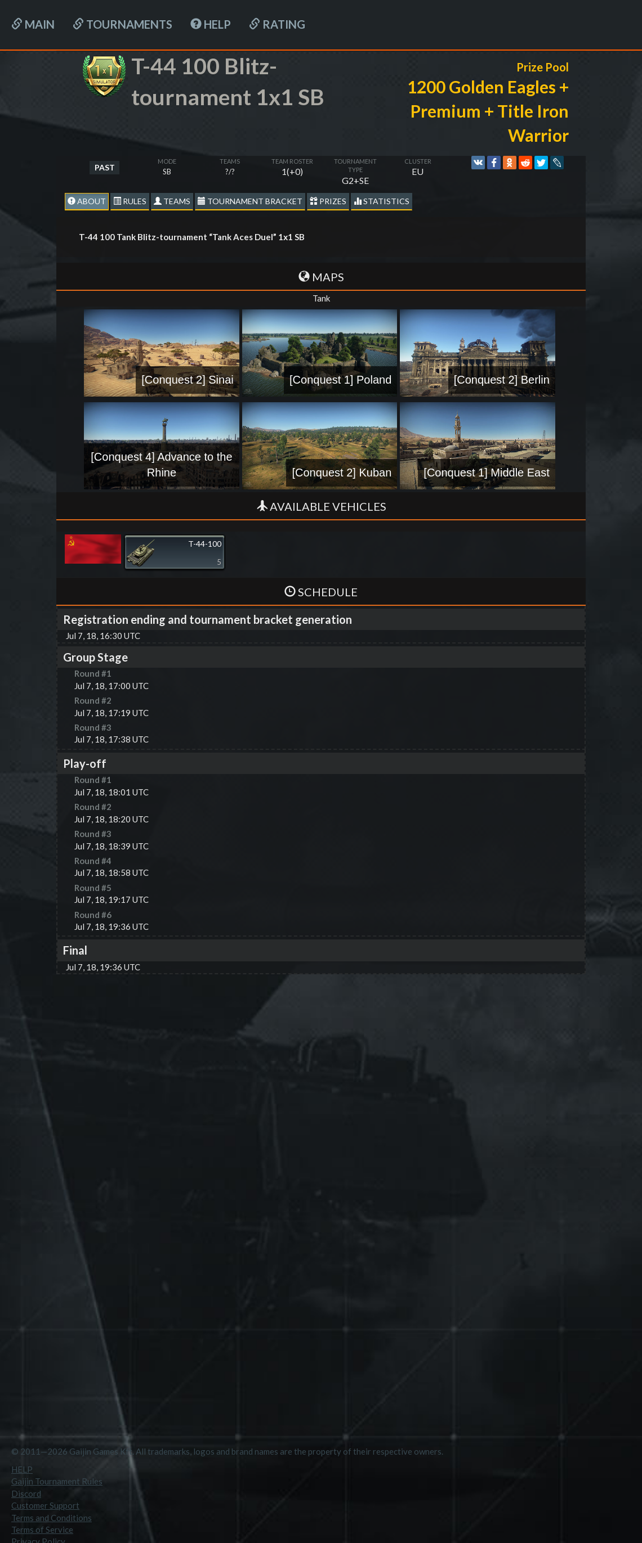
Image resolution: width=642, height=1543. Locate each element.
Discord (26, 1493)
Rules (129, 201)
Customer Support (45, 1505)
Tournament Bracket (250, 201)
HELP (210, 24)
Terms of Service (42, 1529)
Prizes (328, 201)
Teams (172, 201)
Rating (277, 24)
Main (33, 24)
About (87, 201)
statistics (381, 201)
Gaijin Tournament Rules (56, 1481)
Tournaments (122, 24)
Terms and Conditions (51, 1518)
